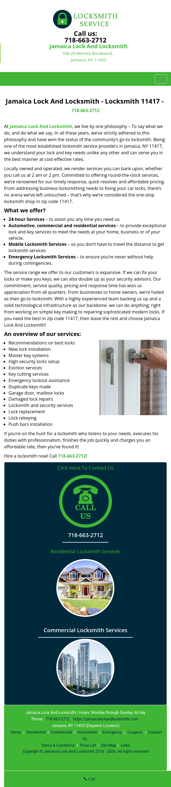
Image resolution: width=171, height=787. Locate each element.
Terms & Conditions (58, 745)
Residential (36, 732)
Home (16, 732)
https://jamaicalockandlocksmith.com (105, 719)
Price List (88, 745)
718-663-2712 (86, 39)
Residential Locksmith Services (85, 551)
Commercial (61, 732)
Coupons (135, 732)
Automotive (87, 732)
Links (125, 745)
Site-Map (108, 745)
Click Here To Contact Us (85, 468)
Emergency (112, 732)
